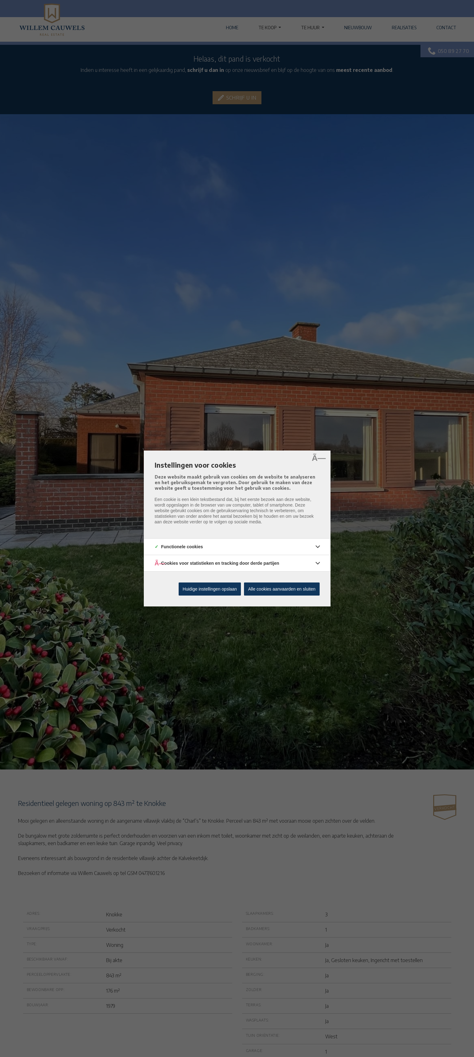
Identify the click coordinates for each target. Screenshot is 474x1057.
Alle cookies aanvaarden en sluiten (281, 589)
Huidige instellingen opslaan (210, 589)
